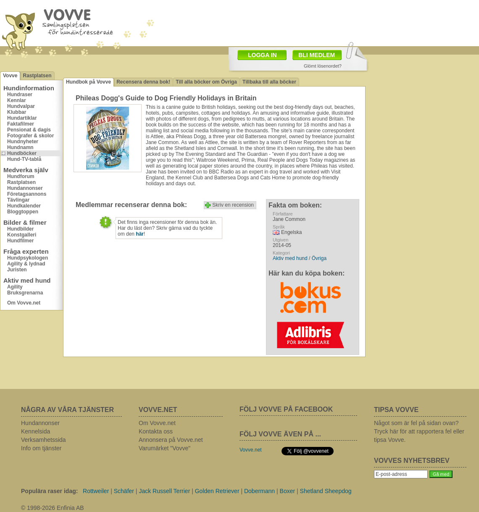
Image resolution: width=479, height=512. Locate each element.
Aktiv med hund (290, 258)
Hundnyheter (22, 141)
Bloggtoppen (22, 212)
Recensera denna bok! (143, 82)
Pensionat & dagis (29, 130)
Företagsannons (26, 194)
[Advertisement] (422, 111)
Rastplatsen (37, 76)
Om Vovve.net (23, 303)
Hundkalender (24, 206)
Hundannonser (25, 188)
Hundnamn (20, 147)
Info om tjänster (41, 448)
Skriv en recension (233, 205)
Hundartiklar (22, 118)
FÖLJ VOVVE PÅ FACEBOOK (286, 409)
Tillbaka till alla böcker (269, 82)
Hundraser (19, 94)
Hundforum (20, 176)
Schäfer (124, 491)
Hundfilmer (20, 241)
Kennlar (16, 100)
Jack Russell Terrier (164, 491)
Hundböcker (22, 153)
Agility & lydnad (26, 264)
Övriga (319, 258)
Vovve (10, 76)
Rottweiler (96, 491)
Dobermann (259, 491)
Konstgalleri (21, 235)
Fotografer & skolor (30, 136)
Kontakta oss (156, 431)
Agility (15, 287)
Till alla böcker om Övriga (206, 82)
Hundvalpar (21, 106)
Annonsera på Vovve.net (171, 439)
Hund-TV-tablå (24, 159)
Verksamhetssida (43, 439)
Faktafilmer (20, 124)
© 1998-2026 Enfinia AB (52, 507)
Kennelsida (35, 431)
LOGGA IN (262, 55)
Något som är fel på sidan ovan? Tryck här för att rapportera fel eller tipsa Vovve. (419, 431)
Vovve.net (250, 450)
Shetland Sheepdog (326, 491)
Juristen (17, 270)
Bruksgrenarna (25, 293)
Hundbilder (20, 229)
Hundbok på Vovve (88, 82)
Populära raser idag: (49, 491)
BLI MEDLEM (316, 55)
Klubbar (16, 112)
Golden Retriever (217, 491)
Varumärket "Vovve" (164, 448)
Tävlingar (18, 200)
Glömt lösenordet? (323, 65)
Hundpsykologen (27, 258)
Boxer (287, 491)
